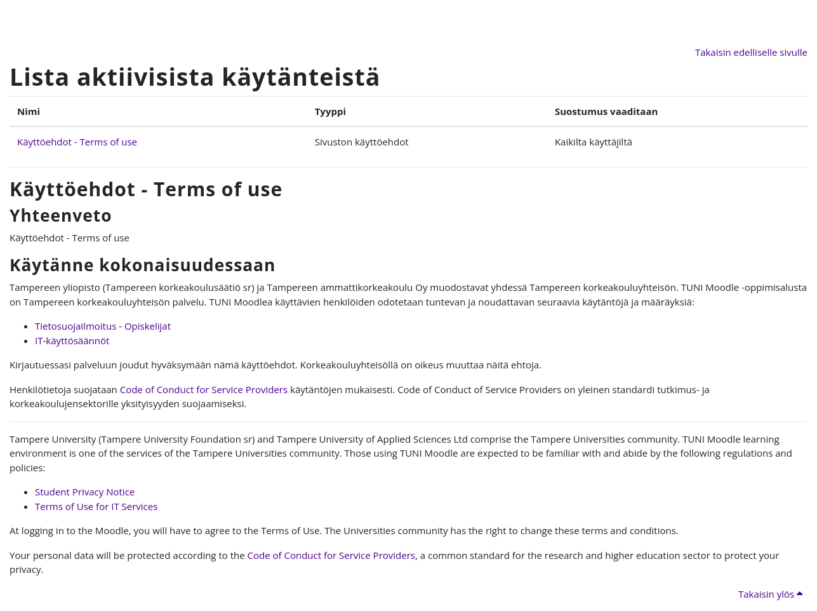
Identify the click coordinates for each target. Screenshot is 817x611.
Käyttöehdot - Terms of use (77, 141)
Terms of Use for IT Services (96, 506)
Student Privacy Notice (85, 491)
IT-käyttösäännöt (72, 340)
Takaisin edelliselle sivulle (751, 52)
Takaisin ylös (770, 594)
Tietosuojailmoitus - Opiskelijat (103, 325)
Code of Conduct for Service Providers (204, 389)
